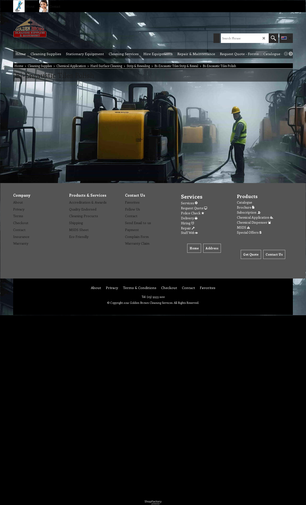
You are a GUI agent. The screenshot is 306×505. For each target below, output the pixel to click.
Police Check (192, 213)
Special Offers (249, 232)
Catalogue (244, 202)
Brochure (245, 207)
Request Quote (194, 208)
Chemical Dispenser (254, 222)
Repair (188, 228)
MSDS (243, 227)
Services (189, 203)
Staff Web (189, 233)
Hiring (187, 223)
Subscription (249, 212)
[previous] (286, 54)
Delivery (189, 218)
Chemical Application (255, 217)
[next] (291, 54)
